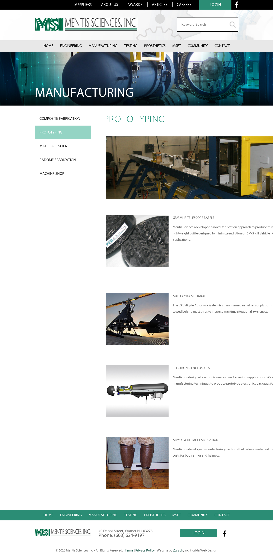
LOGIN (215, 4)
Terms (129, 550)
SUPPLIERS (83, 4)
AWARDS (134, 4)
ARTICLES (159, 4)
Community (198, 46)
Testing (130, 46)
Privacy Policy (145, 550)
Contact (222, 46)
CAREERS (184, 4)
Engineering (71, 46)
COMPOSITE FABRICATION (59, 118)
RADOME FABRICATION (57, 160)
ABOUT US (109, 4)
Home (48, 46)
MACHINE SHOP (51, 173)
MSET (176, 46)
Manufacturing (103, 46)
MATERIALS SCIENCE (55, 146)
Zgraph (178, 550)
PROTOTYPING (50, 132)
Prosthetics (155, 46)
